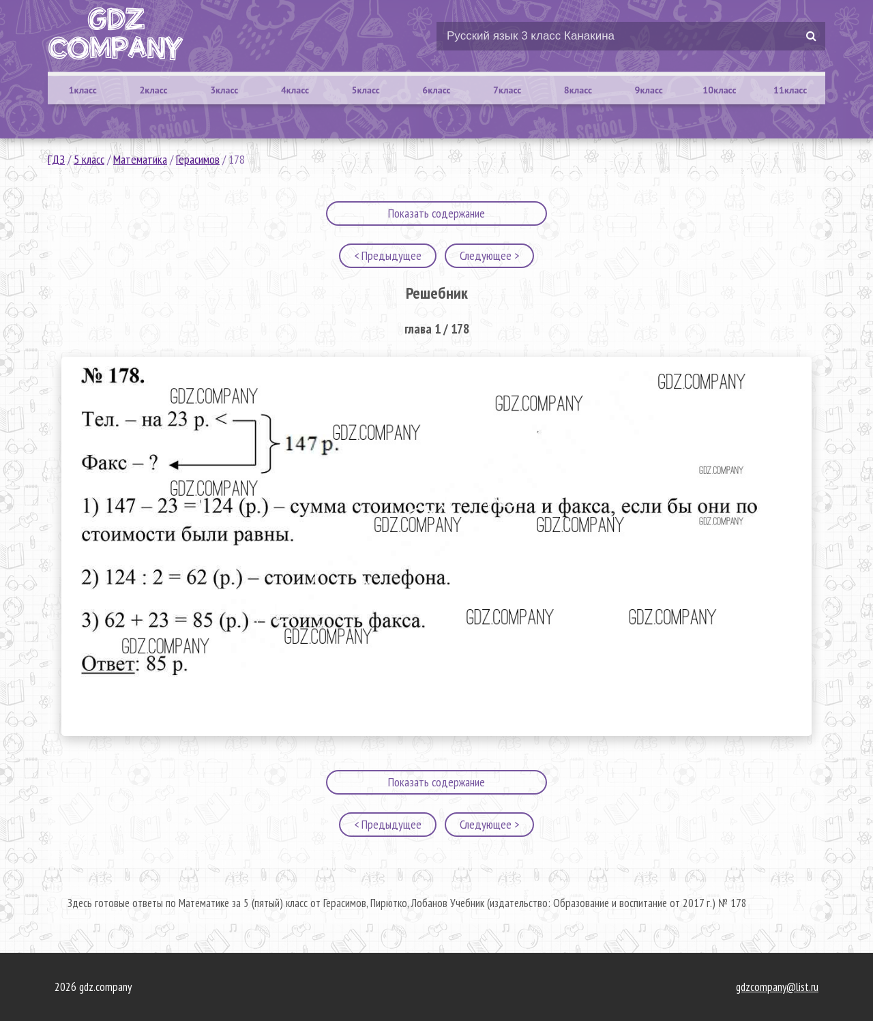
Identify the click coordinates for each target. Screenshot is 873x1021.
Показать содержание (436, 213)
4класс (295, 90)
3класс (224, 90)
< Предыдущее (387, 255)
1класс (83, 90)
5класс (366, 90)
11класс (790, 90)
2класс (153, 90)
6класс (436, 90)
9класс (649, 90)
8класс (578, 90)
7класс (507, 90)
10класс (719, 90)
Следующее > (489, 255)
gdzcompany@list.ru (777, 986)
